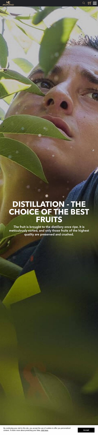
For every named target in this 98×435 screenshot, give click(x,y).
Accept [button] (86, 430)
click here (44, 430)
